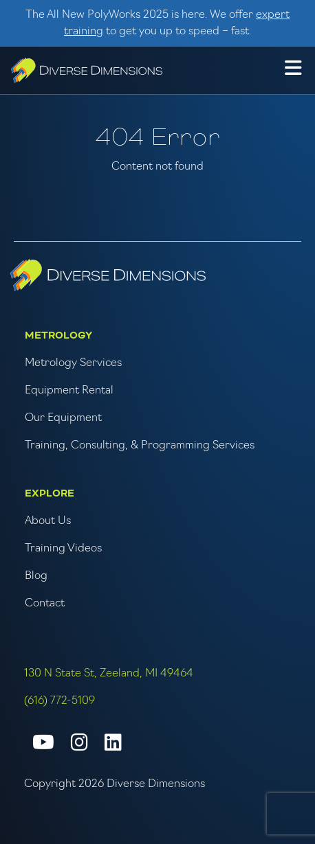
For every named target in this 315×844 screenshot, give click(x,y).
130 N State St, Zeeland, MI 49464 (108, 673)
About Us (48, 521)
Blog (36, 576)
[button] (293, 70)
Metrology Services (73, 363)
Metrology (58, 335)
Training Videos (63, 548)
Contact (45, 603)
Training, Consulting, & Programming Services (139, 445)
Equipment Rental (69, 390)
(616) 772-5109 (59, 701)
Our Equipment (63, 418)
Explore (49, 493)
